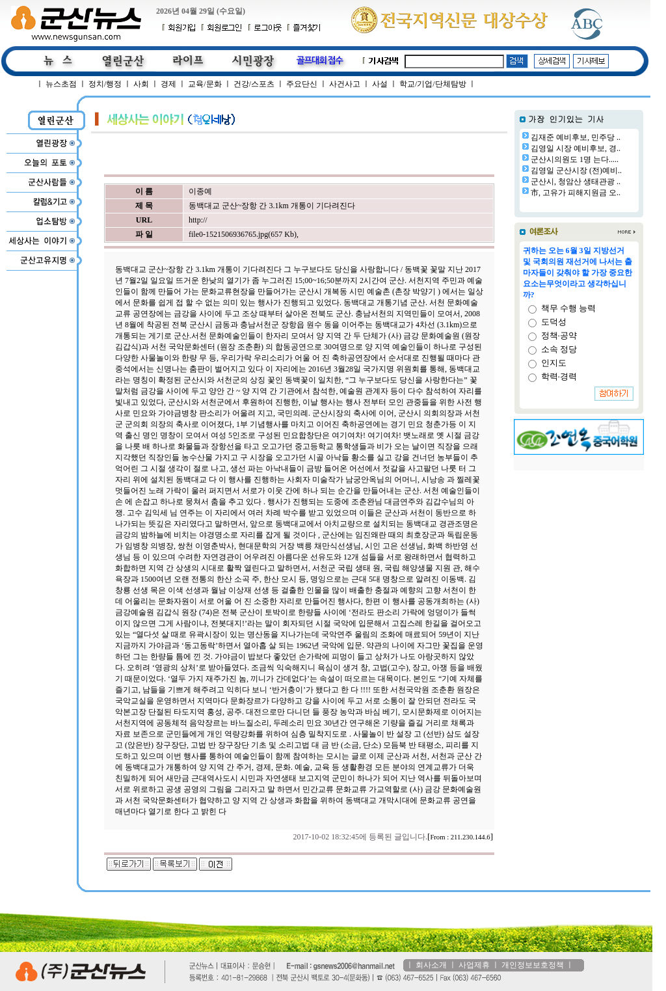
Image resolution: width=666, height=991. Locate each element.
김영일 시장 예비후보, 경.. (575, 148)
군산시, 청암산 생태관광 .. (575, 181)
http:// (198, 219)
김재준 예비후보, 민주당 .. (575, 137)
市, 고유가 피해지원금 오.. (575, 192)
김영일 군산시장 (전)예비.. (576, 170)
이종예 (200, 191)
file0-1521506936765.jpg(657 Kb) (243, 234)
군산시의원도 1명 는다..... (575, 159)
